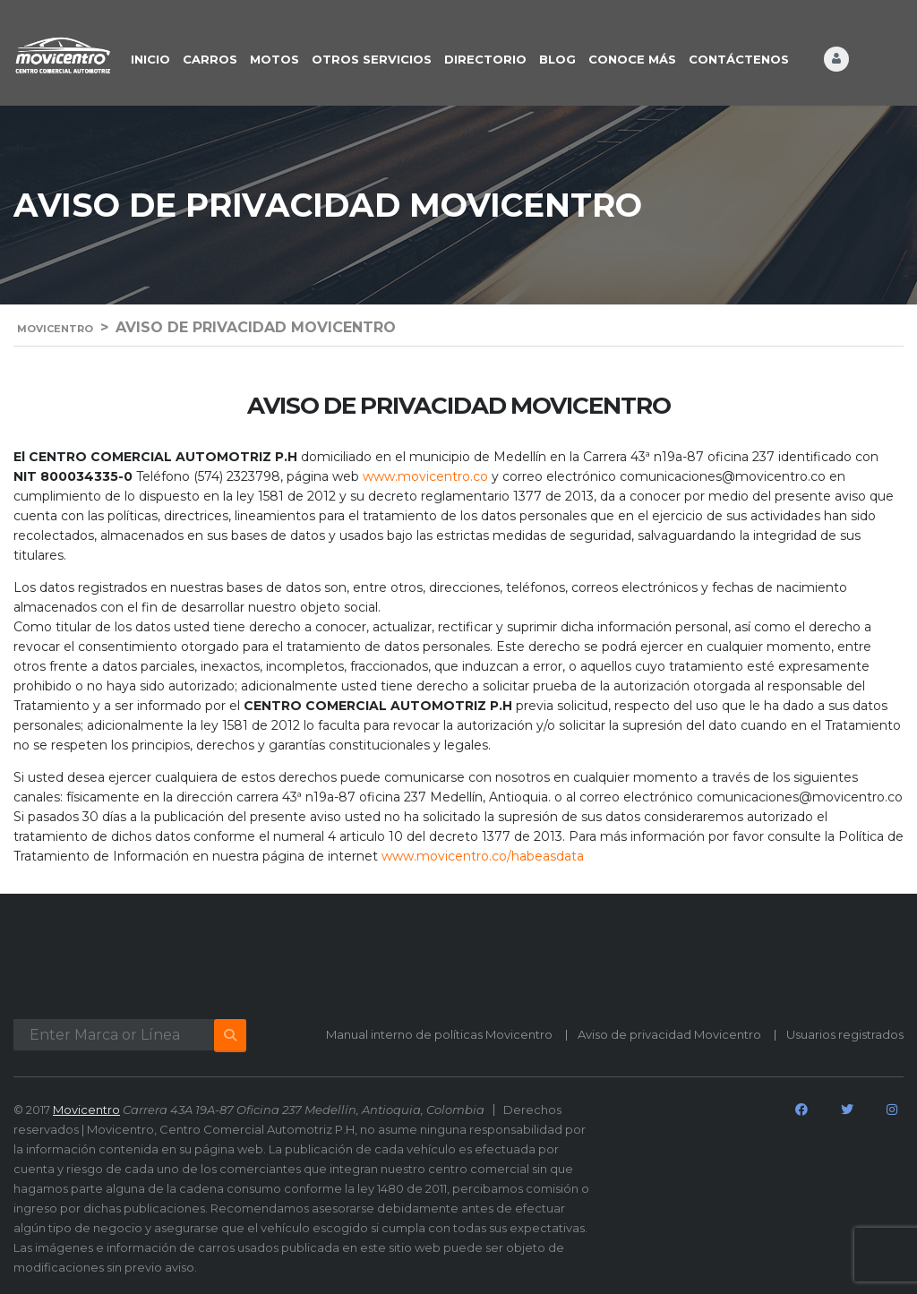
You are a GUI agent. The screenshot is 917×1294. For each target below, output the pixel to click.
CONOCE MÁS (632, 59)
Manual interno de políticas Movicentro (439, 1034)
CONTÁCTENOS (739, 59)
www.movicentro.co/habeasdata (482, 856)
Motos (274, 59)
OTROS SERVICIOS (372, 59)
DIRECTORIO (485, 59)
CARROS (210, 59)
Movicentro (86, 1109)
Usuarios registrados (845, 1034)
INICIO (150, 59)
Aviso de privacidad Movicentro (669, 1034)
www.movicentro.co (425, 476)
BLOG (557, 59)
